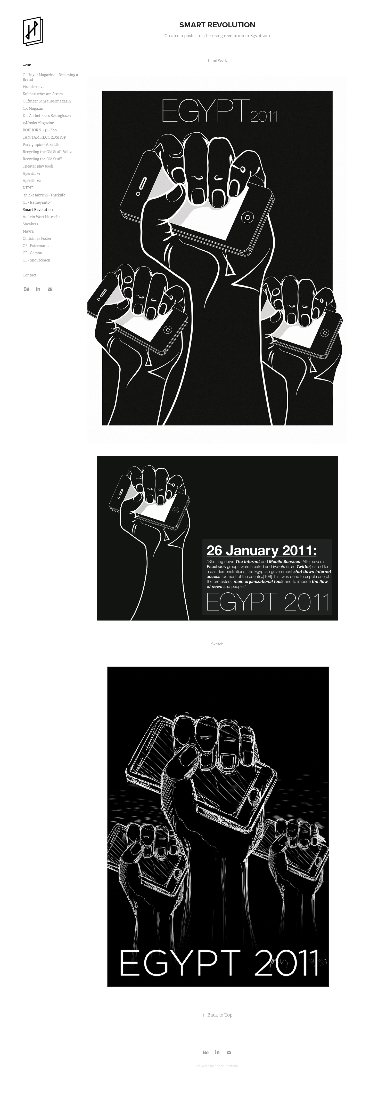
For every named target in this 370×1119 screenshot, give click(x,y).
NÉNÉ (28, 188)
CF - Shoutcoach (36, 260)
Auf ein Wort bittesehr (41, 217)
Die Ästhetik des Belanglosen (47, 115)
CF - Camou (32, 253)
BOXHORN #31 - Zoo (40, 130)
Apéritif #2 (32, 180)
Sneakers (30, 224)
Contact (30, 275)
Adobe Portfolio (226, 1066)
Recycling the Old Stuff (42, 159)
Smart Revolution (38, 209)
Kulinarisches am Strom (43, 94)
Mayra (28, 231)
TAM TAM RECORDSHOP (44, 137)
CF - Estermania (36, 245)
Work (27, 65)
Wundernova (34, 86)
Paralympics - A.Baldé (41, 144)
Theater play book (38, 166)
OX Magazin (33, 108)
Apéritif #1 (31, 173)
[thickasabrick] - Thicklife (44, 195)
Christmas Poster (37, 238)
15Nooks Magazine (38, 123)
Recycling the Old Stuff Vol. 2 (47, 151)
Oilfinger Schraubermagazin (47, 101)
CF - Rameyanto (36, 202)
